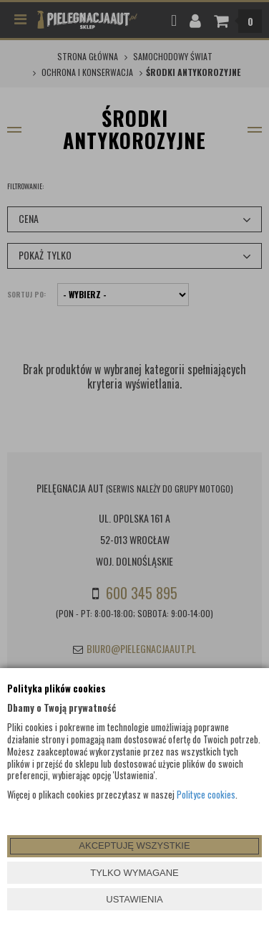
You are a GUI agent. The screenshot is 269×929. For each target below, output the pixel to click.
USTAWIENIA (134, 899)
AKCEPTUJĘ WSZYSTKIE (134, 845)
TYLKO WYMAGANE (134, 872)
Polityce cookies (206, 794)
